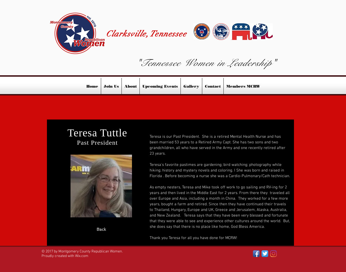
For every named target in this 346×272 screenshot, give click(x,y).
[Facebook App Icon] (256, 253)
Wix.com (81, 256)
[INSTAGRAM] (273, 253)
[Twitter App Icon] (265, 253)
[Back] (101, 229)
